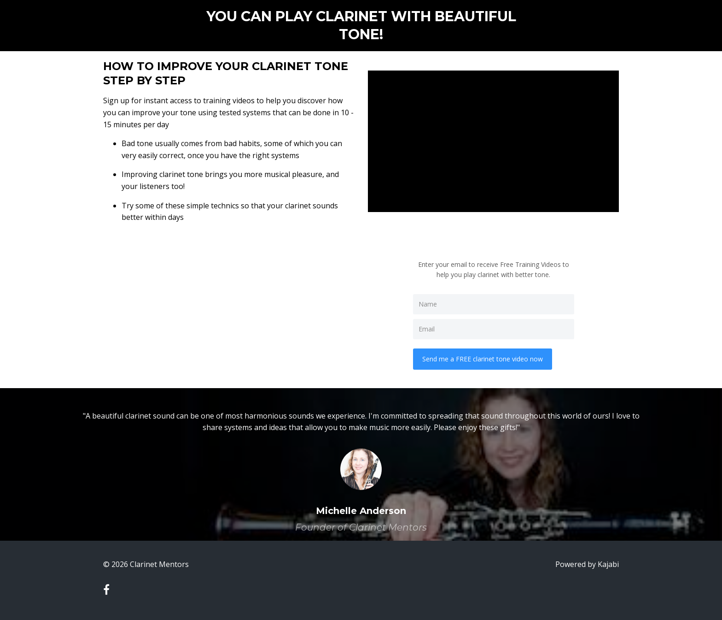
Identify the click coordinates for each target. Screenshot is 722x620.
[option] (361, 464)
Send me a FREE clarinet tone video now (482, 358)
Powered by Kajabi (587, 564)
